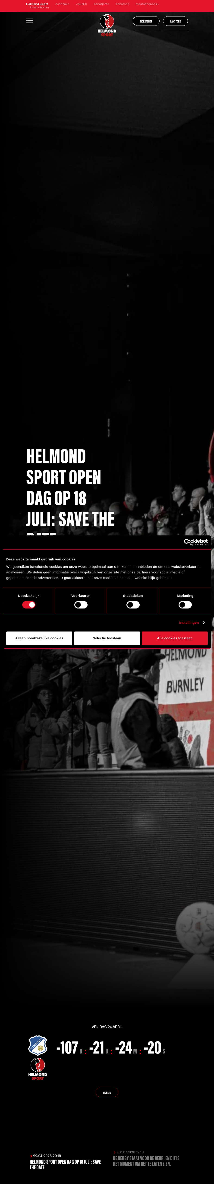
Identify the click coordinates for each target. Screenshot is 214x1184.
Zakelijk (81, 4)
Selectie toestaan (107, 638)
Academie (62, 4)
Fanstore (122, 4)
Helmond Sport (37, 4)
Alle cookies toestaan (174, 638)
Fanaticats (101, 4)
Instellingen (189, 623)
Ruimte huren (39, 7)
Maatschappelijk (147, 4)
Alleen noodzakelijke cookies (39, 638)
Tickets (107, 1093)
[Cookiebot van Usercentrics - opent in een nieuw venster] (187, 542)
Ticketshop (146, 21)
